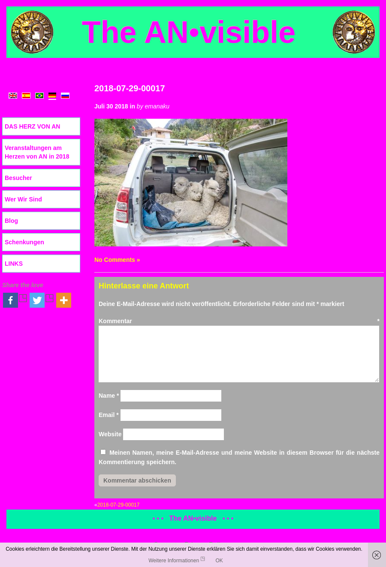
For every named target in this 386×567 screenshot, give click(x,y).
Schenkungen (24, 242)
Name (109, 395)
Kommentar (239, 321)
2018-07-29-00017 (129, 88)
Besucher (18, 177)
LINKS (14, 263)
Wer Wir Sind (23, 199)
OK (219, 561)
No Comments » (117, 259)
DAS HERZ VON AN (32, 126)
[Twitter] (42, 300)
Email (109, 414)
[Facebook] (15, 300)
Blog (11, 220)
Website (110, 434)
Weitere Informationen (173, 561)
